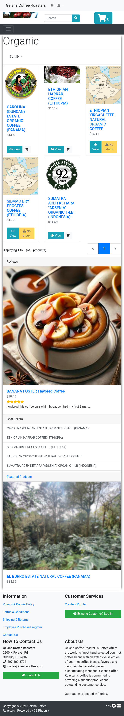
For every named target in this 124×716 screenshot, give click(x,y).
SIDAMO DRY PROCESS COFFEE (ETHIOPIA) (18, 208)
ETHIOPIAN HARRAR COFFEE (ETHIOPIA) (58, 96)
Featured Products (19, 477)
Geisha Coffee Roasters (26, 5)
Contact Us (10, 635)
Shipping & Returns (16, 619)
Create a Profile (75, 604)
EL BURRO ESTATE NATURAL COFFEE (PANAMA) (48, 576)
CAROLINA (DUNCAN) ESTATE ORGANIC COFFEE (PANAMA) (16, 118)
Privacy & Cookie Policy (18, 604)
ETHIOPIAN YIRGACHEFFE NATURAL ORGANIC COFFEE (102, 119)
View (14, 149)
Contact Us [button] (31, 675)
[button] (60, 5)
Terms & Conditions (16, 612)
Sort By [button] (15, 56)
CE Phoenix (41, 710)
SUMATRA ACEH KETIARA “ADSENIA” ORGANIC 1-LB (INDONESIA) (61, 207)
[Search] (58, 18)
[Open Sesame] (8, 29)
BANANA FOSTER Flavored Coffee (36, 391)
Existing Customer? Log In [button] (92, 613)
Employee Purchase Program (22, 627)
